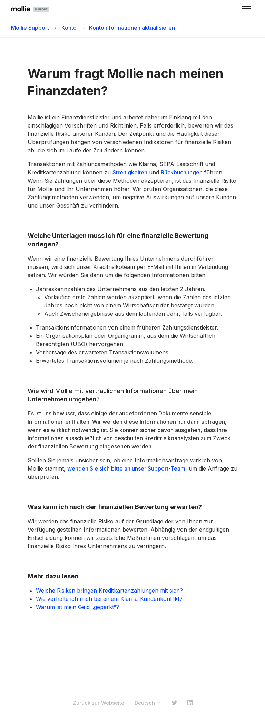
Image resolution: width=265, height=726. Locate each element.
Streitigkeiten (129, 172)
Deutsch (148, 702)
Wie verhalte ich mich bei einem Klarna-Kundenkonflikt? (109, 598)
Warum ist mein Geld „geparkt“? (77, 607)
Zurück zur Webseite (98, 702)
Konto (69, 27)
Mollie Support (30, 27)
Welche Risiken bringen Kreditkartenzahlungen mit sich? (109, 590)
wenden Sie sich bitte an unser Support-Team (126, 468)
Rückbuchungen (182, 172)
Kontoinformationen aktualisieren (132, 27)
